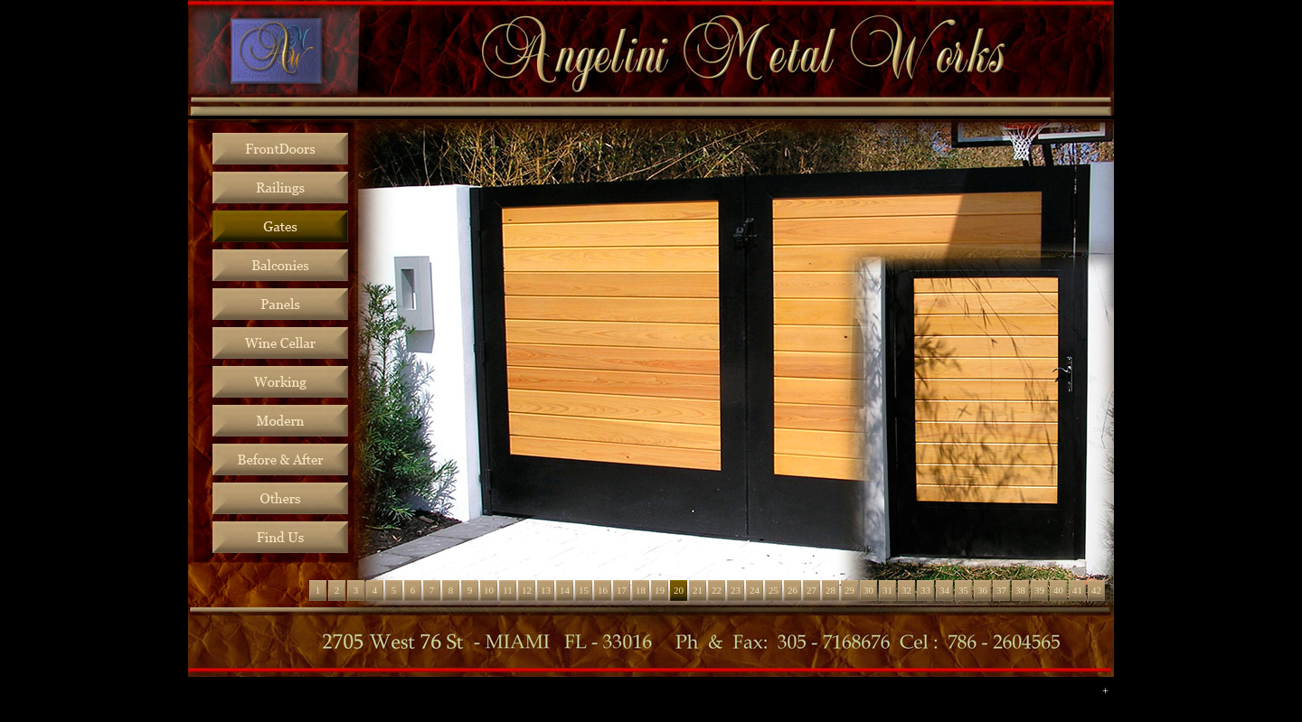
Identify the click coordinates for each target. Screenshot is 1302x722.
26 (792, 590)
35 (963, 590)
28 (830, 590)
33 (925, 590)
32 (906, 590)
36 (982, 590)
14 (565, 590)
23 (736, 590)
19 (660, 590)
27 (811, 590)
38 (1020, 590)
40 (1058, 590)
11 (508, 590)
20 (679, 590)
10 (489, 590)
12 (527, 590)
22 (717, 590)
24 (755, 590)
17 (622, 590)
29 (849, 590)
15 (584, 590)
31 (887, 590)
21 (698, 590)
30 (868, 590)
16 (603, 590)
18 (641, 590)
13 (546, 590)
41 (1077, 590)
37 (1001, 590)
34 (944, 590)
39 (1039, 590)
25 (773, 590)
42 (1096, 590)
